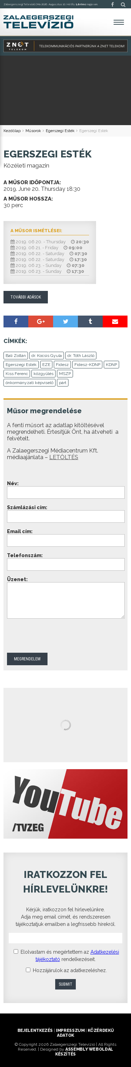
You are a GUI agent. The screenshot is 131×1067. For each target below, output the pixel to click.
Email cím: (19, 531)
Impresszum (70, 1030)
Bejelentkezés (35, 1030)
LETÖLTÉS (63, 457)
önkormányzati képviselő (29, 382)
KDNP (111, 364)
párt (62, 382)
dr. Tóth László (80, 355)
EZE (46, 364)
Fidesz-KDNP (87, 364)
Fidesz (62, 364)
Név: (13, 483)
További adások (25, 297)
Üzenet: (17, 579)
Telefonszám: (25, 555)
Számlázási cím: (27, 507)
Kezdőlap (12, 131)
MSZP (65, 373)
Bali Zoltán (16, 355)
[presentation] (60, 635)
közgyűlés (43, 373)
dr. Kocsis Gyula (46, 355)
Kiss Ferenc (17, 373)
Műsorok (33, 131)
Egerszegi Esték (60, 131)
